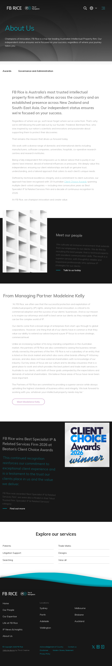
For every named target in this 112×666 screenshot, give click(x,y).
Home (6, 603)
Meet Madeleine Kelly (28, 401)
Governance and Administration (35, 70)
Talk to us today (72, 270)
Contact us (72, 647)
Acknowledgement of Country (51, 647)
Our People (8, 609)
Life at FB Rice (10, 622)
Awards (7, 70)
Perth (43, 614)
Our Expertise (10, 616)
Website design (9, 650)
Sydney (43, 608)
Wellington (45, 627)
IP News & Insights (12, 629)
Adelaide (44, 621)
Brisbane (79, 614)
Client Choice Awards (75, 181)
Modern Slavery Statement (63, 650)
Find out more (17, 508)
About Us (7, 636)
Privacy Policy (45, 654)
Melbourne (80, 608)
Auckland (79, 621)
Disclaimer (44, 650)
